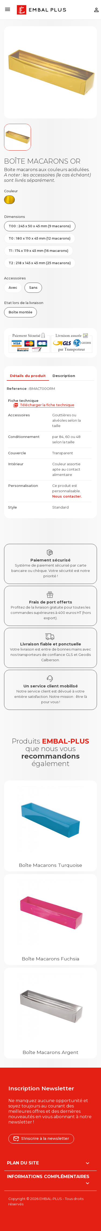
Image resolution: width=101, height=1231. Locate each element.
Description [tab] (64, 376)
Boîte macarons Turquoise (50, 865)
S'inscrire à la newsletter (41, 1138)
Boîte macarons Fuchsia (50, 958)
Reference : (18, 389)
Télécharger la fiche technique (43, 405)
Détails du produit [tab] (28, 376)
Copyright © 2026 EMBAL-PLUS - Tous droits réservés (45, 1201)
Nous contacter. (67, 496)
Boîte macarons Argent (50, 1052)
